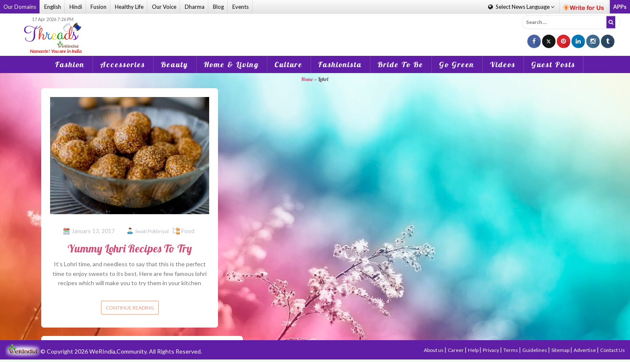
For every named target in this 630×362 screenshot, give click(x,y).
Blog (218, 6)
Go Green (456, 64)
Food (187, 231)
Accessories (122, 64)
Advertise (585, 350)
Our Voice (164, 6)
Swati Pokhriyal (152, 231)
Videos (503, 64)
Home (307, 79)
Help (473, 350)
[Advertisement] (315, 29)
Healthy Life (129, 6)
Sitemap (560, 350)
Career (456, 350)
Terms (511, 350)
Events (240, 6)
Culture (288, 64)
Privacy (491, 350)
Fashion (70, 64)
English (52, 6)
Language (521, 6)
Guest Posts (553, 64)
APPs (620, 6)
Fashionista (340, 64)
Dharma (195, 6)
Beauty (174, 64)
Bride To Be (400, 64)
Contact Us (612, 350)
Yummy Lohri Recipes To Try (129, 248)
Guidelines (535, 350)
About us (434, 350)
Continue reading (130, 307)
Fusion (98, 6)
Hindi (75, 6)
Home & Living (231, 64)
